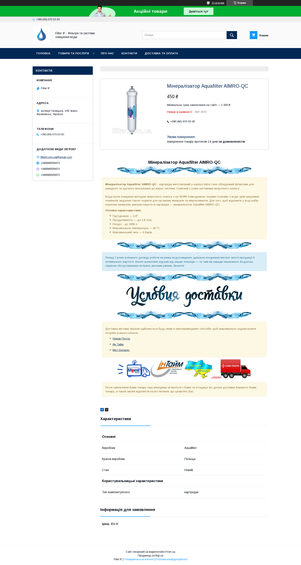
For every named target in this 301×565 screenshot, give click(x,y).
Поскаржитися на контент (139, 559)
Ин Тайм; (118, 344)
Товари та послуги (73, 53)
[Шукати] (232, 35)
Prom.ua (170, 551)
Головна (43, 53)
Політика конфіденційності (171, 559)
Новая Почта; (121, 338)
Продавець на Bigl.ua (150, 555)
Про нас (107, 53)
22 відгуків (218, 2)
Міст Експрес (121, 350)
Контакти (129, 53)
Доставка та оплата (161, 53)
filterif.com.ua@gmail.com (56, 157)
